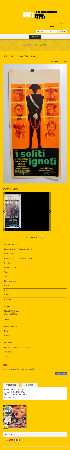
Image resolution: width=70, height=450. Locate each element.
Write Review (9, 397)
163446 (43, 45)
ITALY (34, 45)
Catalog (26, 45)
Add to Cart (61, 373)
